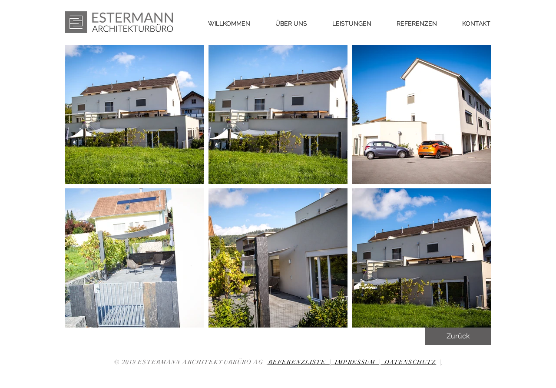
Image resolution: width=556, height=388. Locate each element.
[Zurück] (458, 336)
